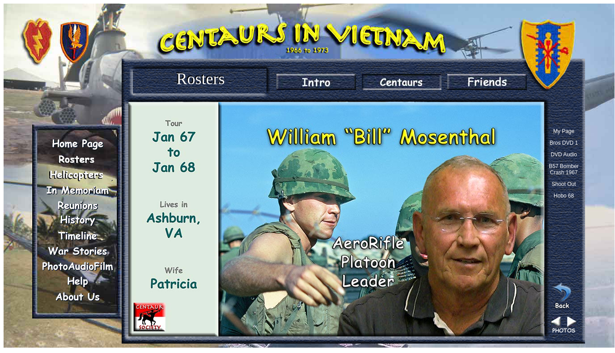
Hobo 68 (564, 196)
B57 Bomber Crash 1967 (564, 169)
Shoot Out (563, 184)
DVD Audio (564, 154)
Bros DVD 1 (564, 143)
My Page (563, 131)
